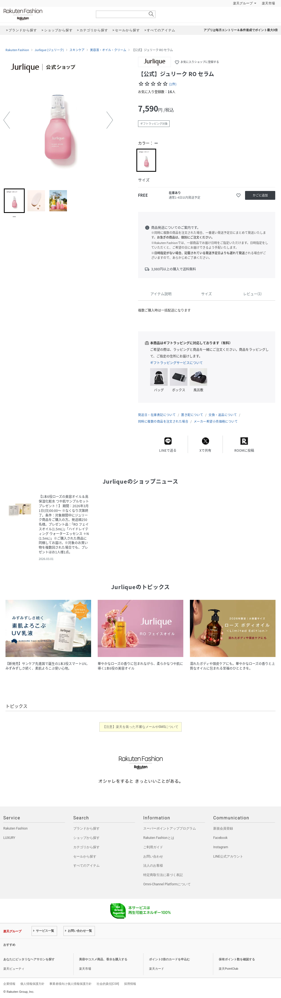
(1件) (172, 84)
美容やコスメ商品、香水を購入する (103, 959)
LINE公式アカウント (228, 856)
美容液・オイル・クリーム (108, 50)
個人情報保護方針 (32, 984)
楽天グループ (243, 3)
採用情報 (130, 984)
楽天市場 (268, 3)
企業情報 (9, 984)
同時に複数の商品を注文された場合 (163, 421)
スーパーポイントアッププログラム (169, 828)
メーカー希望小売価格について (216, 421)
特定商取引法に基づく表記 (163, 875)
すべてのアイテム (86, 865)
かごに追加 (260, 195)
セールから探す (84, 856)
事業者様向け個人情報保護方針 (70, 984)
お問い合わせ (153, 856)
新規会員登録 (223, 828)
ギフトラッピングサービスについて (176, 362)
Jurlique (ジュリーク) (49, 50)
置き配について (192, 414)
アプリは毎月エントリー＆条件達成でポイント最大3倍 (241, 30)
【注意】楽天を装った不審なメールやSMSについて (141, 727)
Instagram (220, 847)
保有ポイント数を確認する (237, 959)
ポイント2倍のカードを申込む (169, 959)
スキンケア (77, 50)
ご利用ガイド (153, 847)
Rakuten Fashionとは (158, 838)
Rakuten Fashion (45, 14)
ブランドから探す (86, 828)
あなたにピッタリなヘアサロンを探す (29, 959)
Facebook (220, 838)
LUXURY (9, 838)
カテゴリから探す (86, 847)
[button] (6, 120)
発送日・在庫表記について (157, 414)
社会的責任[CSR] (108, 984)
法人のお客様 (153, 865)
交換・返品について (223, 414)
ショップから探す (86, 838)
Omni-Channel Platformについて (167, 884)
